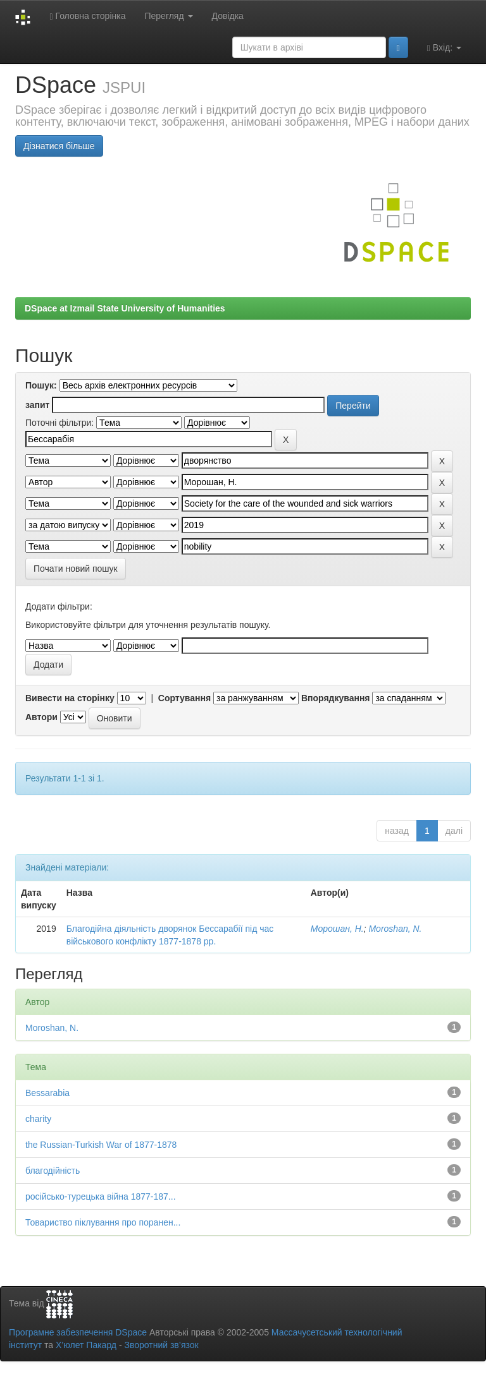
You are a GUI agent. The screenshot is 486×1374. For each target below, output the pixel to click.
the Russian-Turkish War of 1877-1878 (101, 1145)
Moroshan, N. (394, 929)
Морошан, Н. (337, 929)
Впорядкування (335, 698)
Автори (41, 717)
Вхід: (444, 47)
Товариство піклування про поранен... (102, 1222)
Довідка (228, 16)
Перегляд (168, 16)
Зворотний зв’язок (161, 1345)
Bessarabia (47, 1093)
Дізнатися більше (59, 146)
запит (37, 405)
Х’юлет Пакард (86, 1345)
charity (38, 1119)
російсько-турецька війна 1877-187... (100, 1196)
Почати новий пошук (76, 568)
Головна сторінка (87, 16)
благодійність (52, 1171)
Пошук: (41, 385)
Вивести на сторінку (70, 698)
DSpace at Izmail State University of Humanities (125, 308)
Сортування (184, 698)
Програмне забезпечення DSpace (78, 1332)
